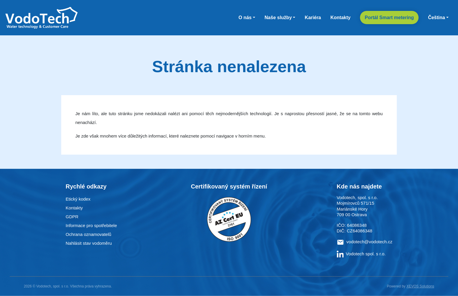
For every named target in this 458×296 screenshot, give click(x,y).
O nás (244, 17)
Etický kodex (78, 198)
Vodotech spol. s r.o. (361, 253)
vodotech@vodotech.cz (369, 241)
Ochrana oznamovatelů (88, 234)
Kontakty (341, 17)
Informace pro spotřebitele (91, 225)
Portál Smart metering (389, 17)
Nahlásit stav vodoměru (89, 243)
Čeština (436, 17)
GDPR (72, 216)
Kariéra (313, 17)
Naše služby (278, 17)
